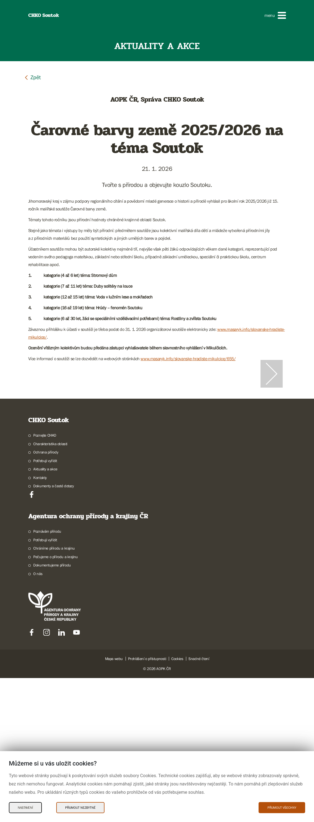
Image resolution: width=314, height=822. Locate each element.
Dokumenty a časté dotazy (53, 630)
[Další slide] (272, 446)
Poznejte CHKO (44, 579)
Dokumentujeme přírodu (52, 709)
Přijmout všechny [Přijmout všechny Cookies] (281, 808)
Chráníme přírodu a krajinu (54, 692)
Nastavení (25, 808)
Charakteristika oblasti (50, 588)
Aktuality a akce (45, 613)
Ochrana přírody (45, 596)
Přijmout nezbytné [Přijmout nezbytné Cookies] (80, 808)
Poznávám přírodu (47, 675)
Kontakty (40, 621)
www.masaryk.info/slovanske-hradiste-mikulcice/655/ (188, 358)
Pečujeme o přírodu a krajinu (55, 701)
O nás (37, 717)
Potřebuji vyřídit (45, 604)
